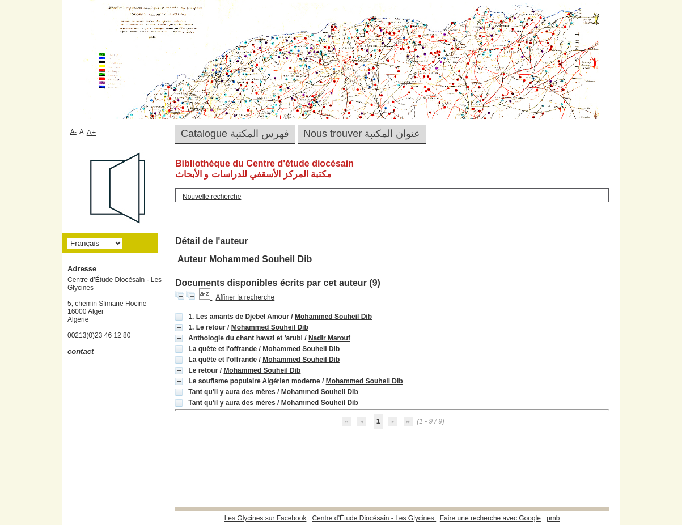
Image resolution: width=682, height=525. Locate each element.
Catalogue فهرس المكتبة (235, 133)
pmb (553, 518)
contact (80, 351)
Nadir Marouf (329, 338)
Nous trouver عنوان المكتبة (361, 133)
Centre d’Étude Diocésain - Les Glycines (374, 518)
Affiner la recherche (244, 297)
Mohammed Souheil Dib (333, 317)
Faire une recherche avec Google (490, 518)
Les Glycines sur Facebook (265, 518)
